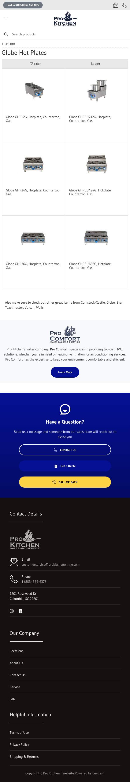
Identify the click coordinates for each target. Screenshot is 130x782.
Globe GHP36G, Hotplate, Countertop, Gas (33, 265)
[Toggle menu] (6, 19)
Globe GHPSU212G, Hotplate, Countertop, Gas (90, 118)
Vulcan (29, 307)
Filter (35, 64)
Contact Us (65, 450)
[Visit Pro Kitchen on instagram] (12, 610)
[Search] (65, 34)
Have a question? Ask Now (23, 5)
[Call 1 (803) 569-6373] (124, 5)
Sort (95, 64)
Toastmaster (14, 307)
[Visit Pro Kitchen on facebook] (20, 610)
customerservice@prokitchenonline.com (51, 564)
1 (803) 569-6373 (34, 581)
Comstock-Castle (93, 302)
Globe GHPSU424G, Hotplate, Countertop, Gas (90, 192)
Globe (111, 302)
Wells (40, 307)
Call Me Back (64, 482)
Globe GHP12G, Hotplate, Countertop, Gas (33, 118)
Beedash (98, 773)
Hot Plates (9, 43)
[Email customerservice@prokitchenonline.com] (115, 5)
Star (119, 302)
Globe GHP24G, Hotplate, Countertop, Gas (33, 192)
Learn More (65, 372)
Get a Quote (65, 466)
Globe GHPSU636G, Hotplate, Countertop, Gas (90, 265)
